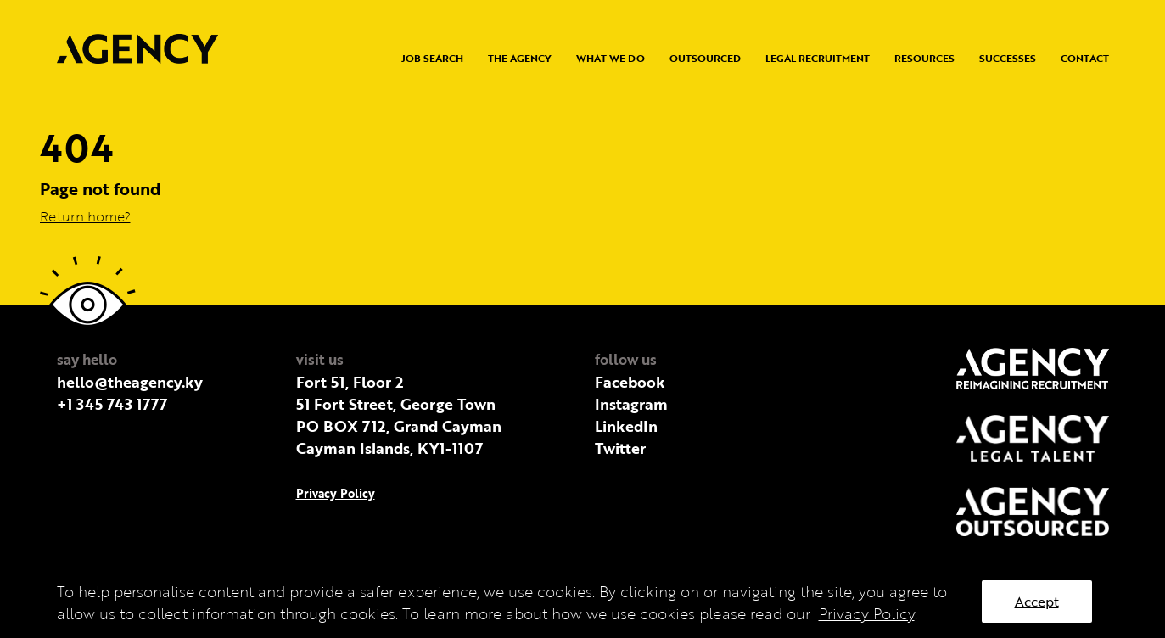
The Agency (520, 57)
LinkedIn (626, 426)
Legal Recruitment (817, 57)
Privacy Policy (335, 493)
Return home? (85, 216)
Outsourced (705, 57)
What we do (610, 57)
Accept (1037, 601)
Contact (1085, 57)
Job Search (432, 57)
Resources (924, 57)
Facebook (630, 382)
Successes (1007, 57)
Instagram (631, 404)
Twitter (620, 448)
